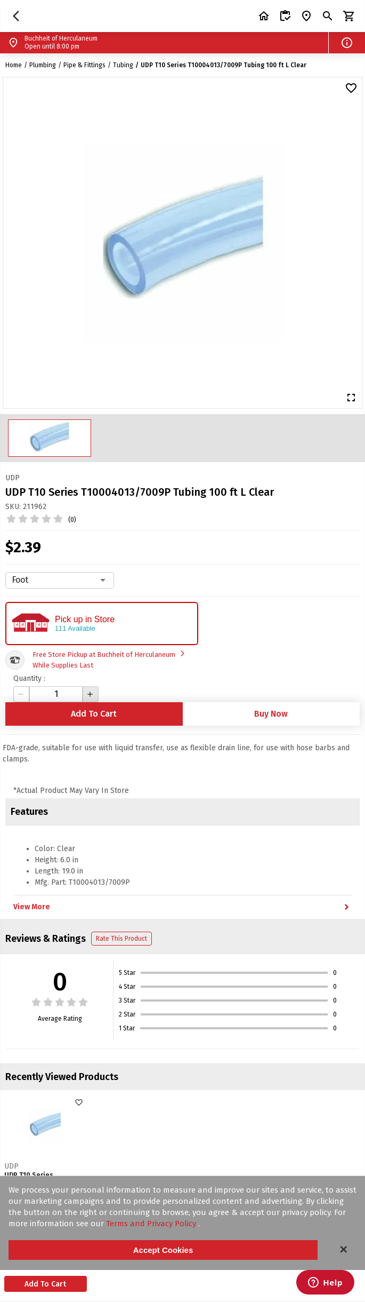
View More (182, 907)
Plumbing (42, 65)
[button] (347, 42)
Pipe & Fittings (84, 65)
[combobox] (60, 580)
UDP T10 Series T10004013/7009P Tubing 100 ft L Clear (223, 65)
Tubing (123, 65)
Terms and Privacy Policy (152, 1223)
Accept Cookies (163, 1250)
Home (13, 65)
